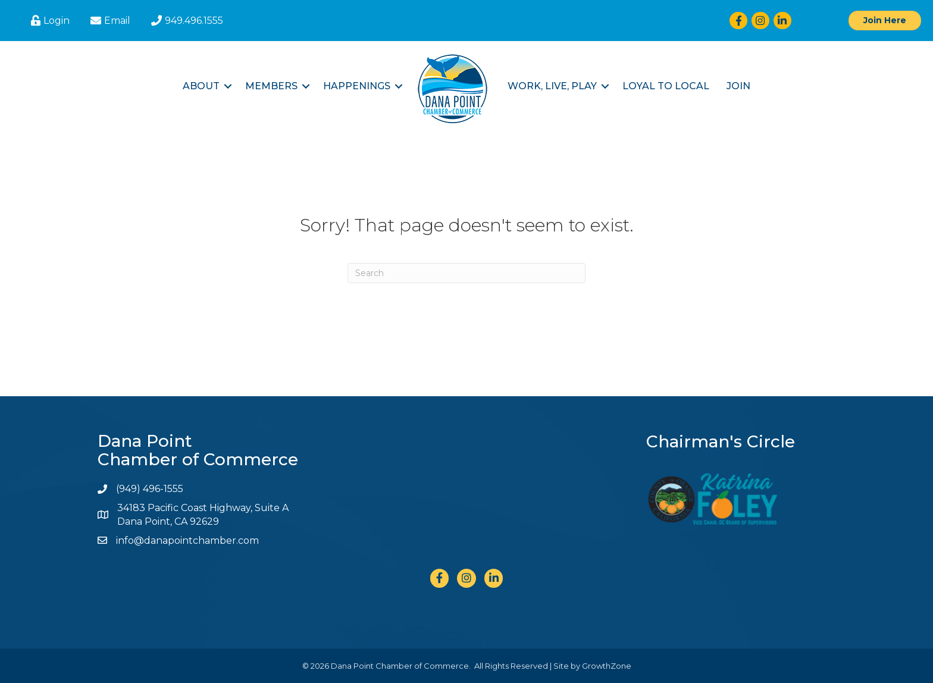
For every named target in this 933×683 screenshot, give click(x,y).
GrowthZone (606, 666)
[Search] (466, 273)
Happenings (356, 86)
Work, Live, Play (552, 86)
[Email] (108, 20)
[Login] (49, 20)
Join (738, 86)
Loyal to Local (665, 86)
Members (271, 86)
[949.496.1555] (185, 20)
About (201, 86)
